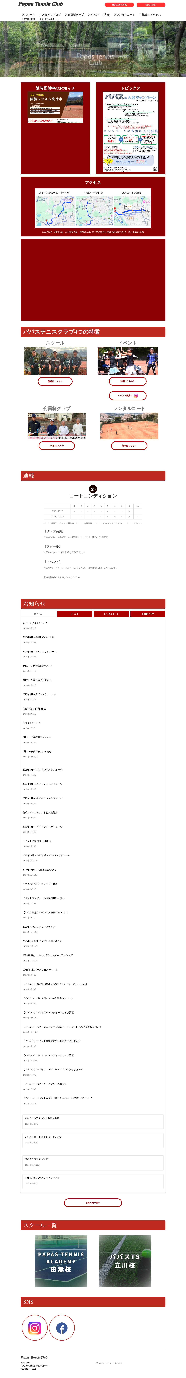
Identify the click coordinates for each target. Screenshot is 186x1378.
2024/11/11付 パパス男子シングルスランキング (48, 955)
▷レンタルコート (124, 14)
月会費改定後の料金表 (34, 708)
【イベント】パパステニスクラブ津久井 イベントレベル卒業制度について (62, 1027)
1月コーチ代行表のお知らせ (37, 751)
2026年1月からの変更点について (39, 869)
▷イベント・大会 (99, 14)
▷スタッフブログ (50, 14)
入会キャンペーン (32, 723)
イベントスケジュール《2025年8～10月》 (44, 898)
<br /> (93, 280)
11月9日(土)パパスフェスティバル (40, 969)
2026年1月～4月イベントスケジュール (42, 827)
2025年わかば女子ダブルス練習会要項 (42, 941)
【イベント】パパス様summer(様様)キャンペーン (48, 998)
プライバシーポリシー (104, 1363)
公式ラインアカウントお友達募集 (40, 812)
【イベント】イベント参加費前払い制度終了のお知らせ (52, 1041)
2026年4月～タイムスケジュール (39, 651)
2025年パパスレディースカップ (39, 927)
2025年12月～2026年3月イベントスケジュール (46, 855)
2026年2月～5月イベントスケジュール (42, 798)
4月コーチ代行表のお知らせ (37, 666)
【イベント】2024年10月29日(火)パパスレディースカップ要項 (55, 984)
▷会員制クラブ (74, 14)
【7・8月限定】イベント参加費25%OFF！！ (45, 912)
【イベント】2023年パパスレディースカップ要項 (48, 1055)
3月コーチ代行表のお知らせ (37, 680)
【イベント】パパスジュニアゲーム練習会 (45, 1084)
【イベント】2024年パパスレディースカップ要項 (48, 1012)
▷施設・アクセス (150, 14)
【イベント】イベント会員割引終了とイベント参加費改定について (57, 1098)
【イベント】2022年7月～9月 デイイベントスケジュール (53, 1069)
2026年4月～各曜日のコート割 (38, 637)
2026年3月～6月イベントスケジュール (42, 784)
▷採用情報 (28, 19)
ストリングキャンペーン (35, 623)
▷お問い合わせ (48, 19)
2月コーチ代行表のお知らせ (37, 737)
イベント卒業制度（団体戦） (38, 841)
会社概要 (118, 1363)
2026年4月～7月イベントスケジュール (42, 769)
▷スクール (28, 14)
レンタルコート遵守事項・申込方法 (43, 1137)
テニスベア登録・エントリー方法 (40, 884)
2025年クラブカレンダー (37, 1159)
